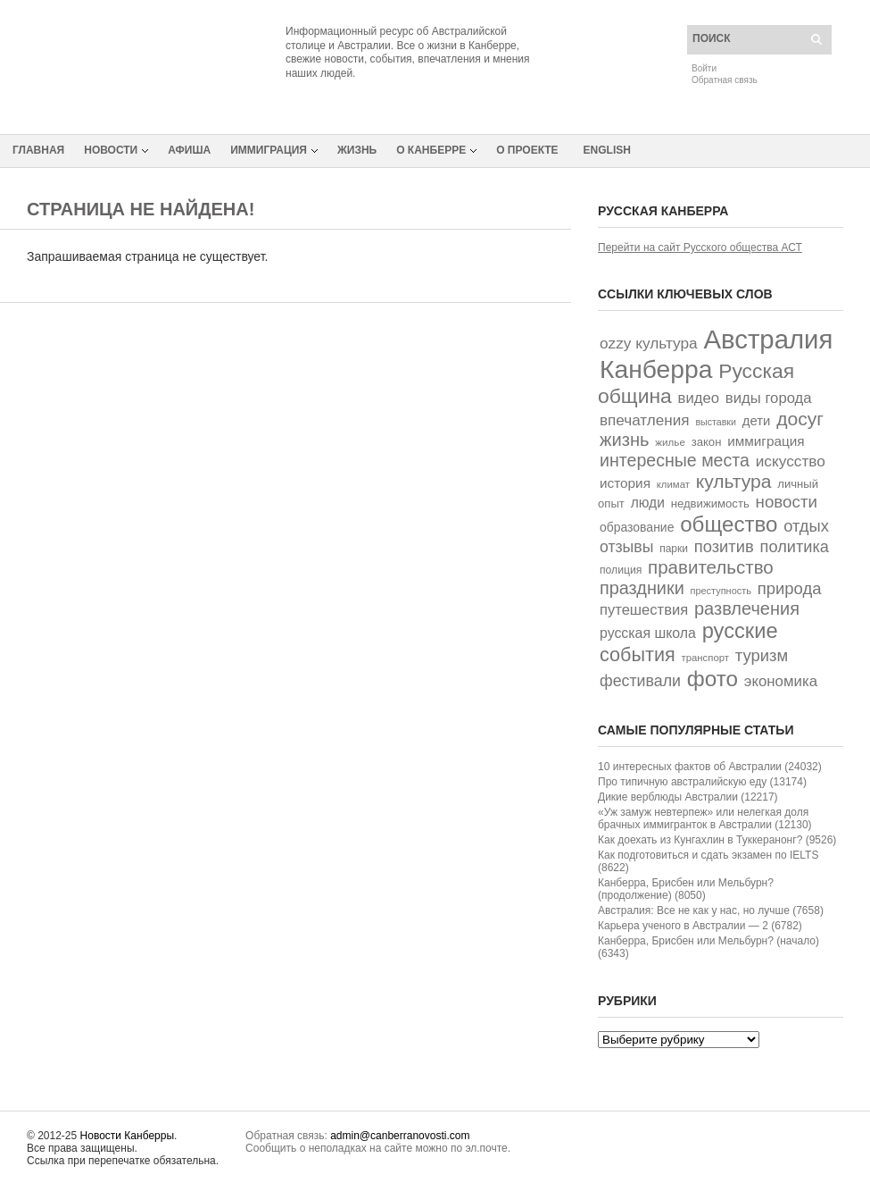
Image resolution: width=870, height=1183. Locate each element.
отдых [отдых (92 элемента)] (806, 525)
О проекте (527, 150)
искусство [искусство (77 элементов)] (790, 461)
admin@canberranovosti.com (399, 1135)
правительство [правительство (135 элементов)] (711, 567)
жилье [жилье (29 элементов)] (670, 442)
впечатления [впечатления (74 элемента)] (645, 420)
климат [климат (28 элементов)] (673, 484)
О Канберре (431, 150)
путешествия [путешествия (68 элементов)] (644, 609)
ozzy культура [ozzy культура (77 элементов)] (649, 343)
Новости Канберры (127, 1135)
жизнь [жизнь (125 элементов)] (625, 439)
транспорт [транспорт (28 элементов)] (705, 657)
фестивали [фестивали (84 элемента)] (640, 681)
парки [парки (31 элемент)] (673, 548)
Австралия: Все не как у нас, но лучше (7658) (711, 910)
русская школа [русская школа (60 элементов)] (648, 633)
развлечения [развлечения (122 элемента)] (747, 608)
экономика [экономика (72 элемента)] (780, 681)
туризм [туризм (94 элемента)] (762, 655)
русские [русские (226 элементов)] (740, 630)
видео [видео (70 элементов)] (699, 398)
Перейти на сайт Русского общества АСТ (700, 247)
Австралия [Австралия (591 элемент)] (768, 339)
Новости (110, 150)
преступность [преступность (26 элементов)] (721, 590)
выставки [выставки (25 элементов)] (715, 421)
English (607, 150)
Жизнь (357, 150)
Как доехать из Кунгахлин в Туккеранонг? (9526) (717, 840)
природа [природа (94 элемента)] (790, 588)
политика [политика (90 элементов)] (794, 547)
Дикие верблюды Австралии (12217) (688, 797)
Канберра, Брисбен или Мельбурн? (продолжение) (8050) (686, 889)
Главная (38, 150)
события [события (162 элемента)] (637, 654)
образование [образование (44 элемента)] (637, 527)
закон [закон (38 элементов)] (707, 442)
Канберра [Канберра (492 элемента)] (656, 369)
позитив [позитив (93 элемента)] (724, 546)
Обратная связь (725, 80)
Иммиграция (268, 150)
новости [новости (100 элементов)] (786, 501)
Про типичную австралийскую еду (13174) (702, 782)
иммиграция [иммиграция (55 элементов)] (765, 441)
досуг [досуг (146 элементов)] (800, 418)
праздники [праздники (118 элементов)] (642, 588)
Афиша (189, 150)
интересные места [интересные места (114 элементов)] (675, 460)
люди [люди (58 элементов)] (648, 502)
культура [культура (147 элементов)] (734, 481)
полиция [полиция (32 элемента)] (621, 570)
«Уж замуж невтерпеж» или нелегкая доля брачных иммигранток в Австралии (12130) (705, 818)
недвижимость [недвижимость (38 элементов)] (710, 503)
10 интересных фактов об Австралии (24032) (710, 766)
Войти (704, 68)
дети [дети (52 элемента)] (756, 420)
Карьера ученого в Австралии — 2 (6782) (700, 925)
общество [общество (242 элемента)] (728, 524)
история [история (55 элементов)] (625, 483)
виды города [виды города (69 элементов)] (768, 398)
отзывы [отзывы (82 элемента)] (626, 547)
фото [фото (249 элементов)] (712, 679)
